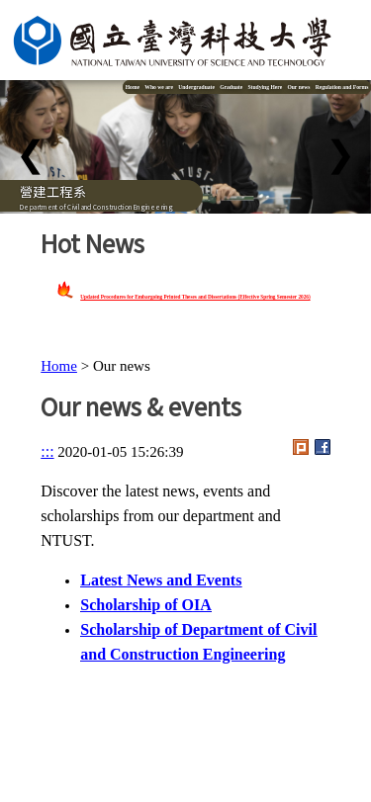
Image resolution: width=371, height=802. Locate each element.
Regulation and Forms (342, 87)
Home (132, 87)
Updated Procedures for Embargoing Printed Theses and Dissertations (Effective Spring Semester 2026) (195, 297)
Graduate (231, 87)
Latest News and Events (160, 580)
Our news (298, 87)
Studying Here (264, 87)
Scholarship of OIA (145, 604)
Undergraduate (196, 87)
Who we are (158, 87)
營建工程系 (53, 191)
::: (47, 451)
